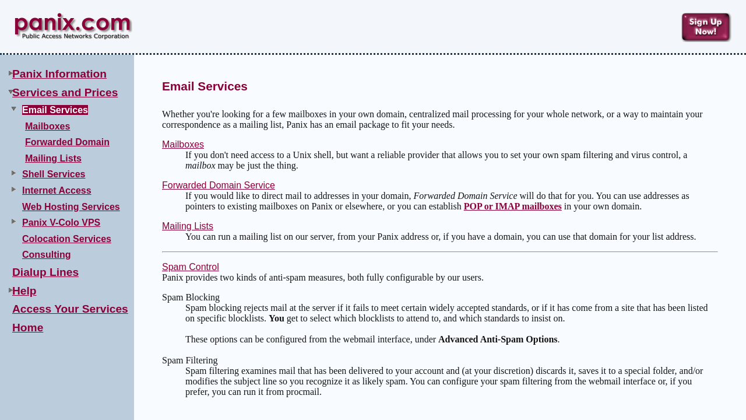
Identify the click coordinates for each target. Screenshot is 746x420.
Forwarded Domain (67, 142)
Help (24, 291)
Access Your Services (70, 309)
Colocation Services (66, 239)
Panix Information (59, 74)
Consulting (46, 255)
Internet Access (57, 190)
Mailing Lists (53, 158)
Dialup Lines (45, 272)
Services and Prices (65, 92)
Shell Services (54, 174)
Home (27, 327)
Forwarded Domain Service (218, 185)
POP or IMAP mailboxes (513, 206)
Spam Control (190, 267)
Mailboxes (47, 126)
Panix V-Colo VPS (61, 223)
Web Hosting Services (71, 207)
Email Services (55, 110)
